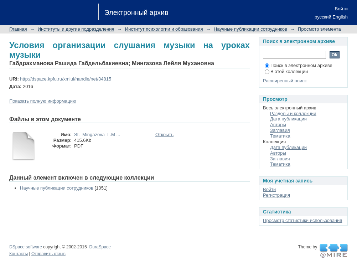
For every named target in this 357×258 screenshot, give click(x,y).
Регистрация (276, 195)
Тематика (280, 136)
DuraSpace (99, 246)
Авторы (278, 124)
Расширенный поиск (284, 80)
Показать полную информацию (42, 101)
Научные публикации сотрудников (250, 29)
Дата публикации (288, 119)
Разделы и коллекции (293, 113)
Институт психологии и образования (164, 29)
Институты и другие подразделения (76, 29)
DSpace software (25, 246)
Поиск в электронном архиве (298, 65)
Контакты (18, 253)
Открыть (164, 134)
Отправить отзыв (48, 253)
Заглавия (280, 130)
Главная (18, 29)
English (340, 17)
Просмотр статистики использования (302, 220)
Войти (341, 8)
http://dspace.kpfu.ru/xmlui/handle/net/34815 (65, 79)
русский (323, 17)
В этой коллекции (286, 71)
